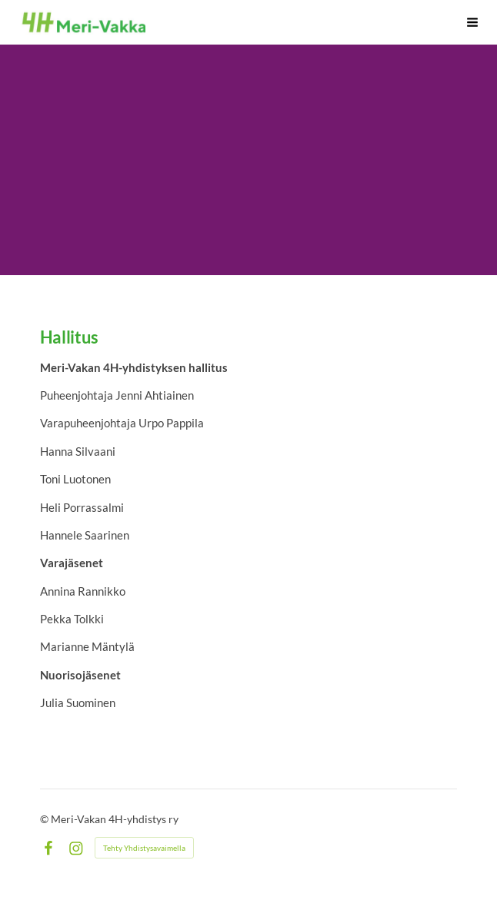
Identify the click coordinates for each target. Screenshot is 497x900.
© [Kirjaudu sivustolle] (45, 818)
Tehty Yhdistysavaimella (144, 847)
